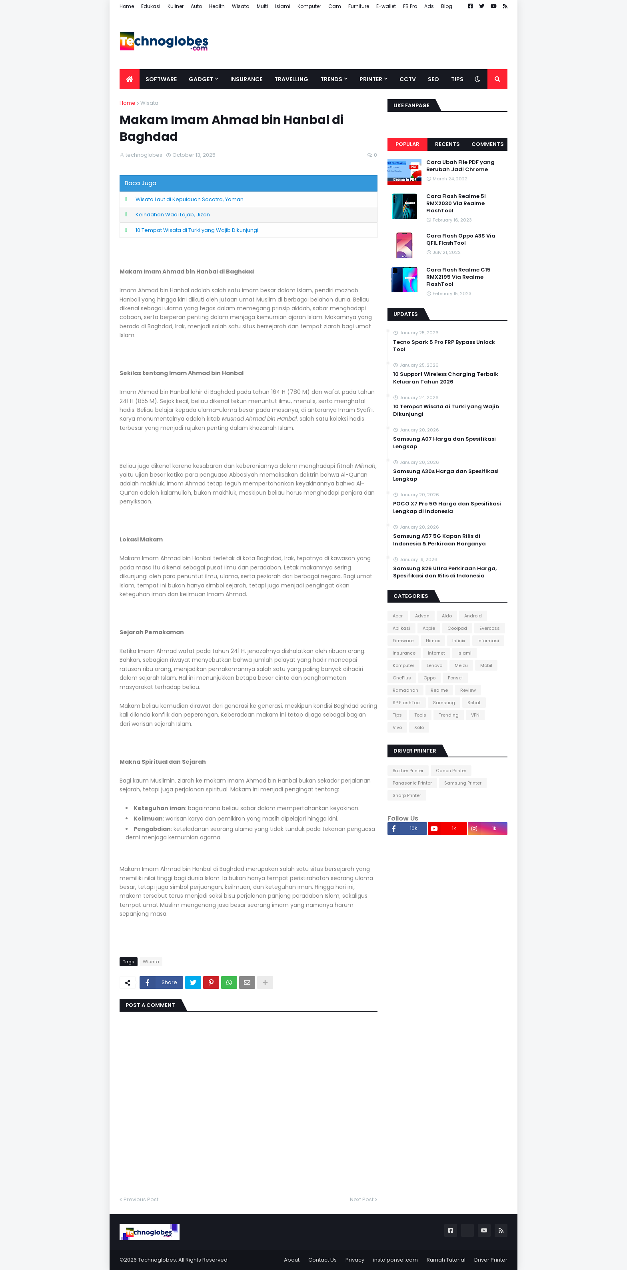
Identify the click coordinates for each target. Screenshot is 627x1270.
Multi (262, 6)
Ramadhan (405, 690)
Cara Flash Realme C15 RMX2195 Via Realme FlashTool (458, 277)
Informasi (488, 640)
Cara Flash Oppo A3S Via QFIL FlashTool (460, 239)
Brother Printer (408, 770)
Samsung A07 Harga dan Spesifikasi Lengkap (444, 442)
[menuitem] (130, 79)
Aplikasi (401, 628)
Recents (447, 144)
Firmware (403, 640)
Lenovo (434, 665)
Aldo (447, 616)
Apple (429, 628)
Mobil (486, 665)
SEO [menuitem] (433, 79)
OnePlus (402, 678)
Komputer (309, 6)
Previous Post (141, 1199)
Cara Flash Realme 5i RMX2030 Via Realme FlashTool (456, 203)
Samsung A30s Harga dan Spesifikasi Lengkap (446, 475)
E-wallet (386, 6)
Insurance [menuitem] (246, 79)
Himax (433, 640)
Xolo (419, 727)
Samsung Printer (462, 783)
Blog (446, 6)
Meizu (461, 665)
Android (473, 616)
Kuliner (176, 6)
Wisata (241, 6)
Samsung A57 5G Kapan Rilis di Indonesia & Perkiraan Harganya (439, 540)
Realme (439, 690)
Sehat (474, 702)
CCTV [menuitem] (407, 79)
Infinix (458, 640)
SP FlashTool (407, 702)
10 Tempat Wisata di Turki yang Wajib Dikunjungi (197, 230)
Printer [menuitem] (370, 79)
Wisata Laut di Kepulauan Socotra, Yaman (190, 199)
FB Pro (410, 6)
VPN (475, 715)
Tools (420, 715)
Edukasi (150, 6)
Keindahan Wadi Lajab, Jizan (173, 214)
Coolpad (457, 628)
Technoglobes (157, 1260)
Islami (282, 6)
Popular (407, 144)
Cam (334, 6)
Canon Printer (451, 770)
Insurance (404, 653)
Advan (422, 616)
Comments (487, 144)
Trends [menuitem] (331, 79)
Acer (398, 616)
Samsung (444, 702)
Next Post (361, 1199)
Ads (429, 6)
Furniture (358, 6)
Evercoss (489, 628)
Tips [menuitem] (457, 79)
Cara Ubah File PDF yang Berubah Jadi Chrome (460, 166)
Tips (397, 715)
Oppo (429, 678)
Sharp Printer (407, 795)
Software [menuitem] (161, 79)
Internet (436, 653)
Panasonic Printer (412, 783)
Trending (449, 715)
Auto (196, 6)
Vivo (397, 727)
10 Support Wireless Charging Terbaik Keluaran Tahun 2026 (445, 378)
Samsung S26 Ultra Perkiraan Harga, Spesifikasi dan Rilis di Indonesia (445, 572)
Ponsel (455, 678)
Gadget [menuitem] (201, 79)
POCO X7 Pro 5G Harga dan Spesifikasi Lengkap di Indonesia (447, 507)
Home (127, 6)
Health (217, 6)
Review (468, 690)
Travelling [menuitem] (291, 79)
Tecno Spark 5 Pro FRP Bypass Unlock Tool (444, 346)
